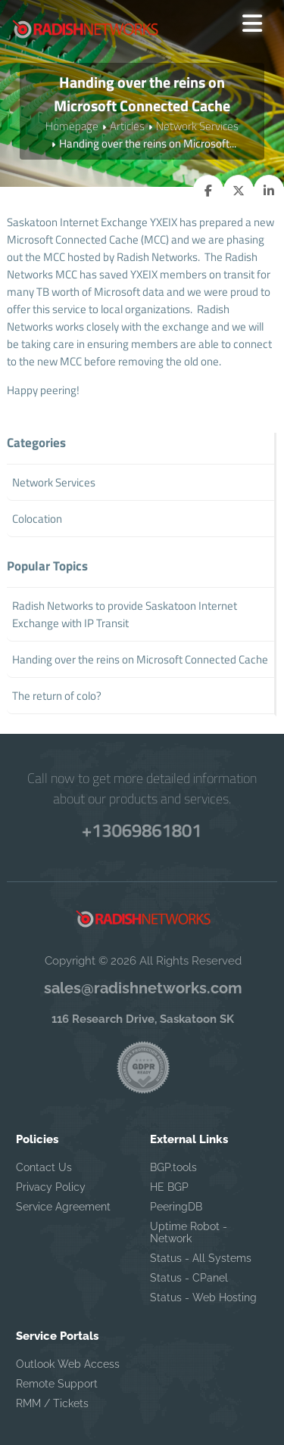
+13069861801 (142, 829)
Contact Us (44, 1167)
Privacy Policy (51, 1187)
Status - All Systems (200, 1258)
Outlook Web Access (68, 1364)
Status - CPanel (189, 1278)
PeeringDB (176, 1207)
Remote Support (57, 1384)
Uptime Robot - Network (188, 1232)
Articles (127, 126)
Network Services (197, 126)
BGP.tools (173, 1167)
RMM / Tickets (52, 1403)
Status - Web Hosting (203, 1297)
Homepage (71, 126)
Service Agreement (63, 1207)
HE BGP (169, 1187)
